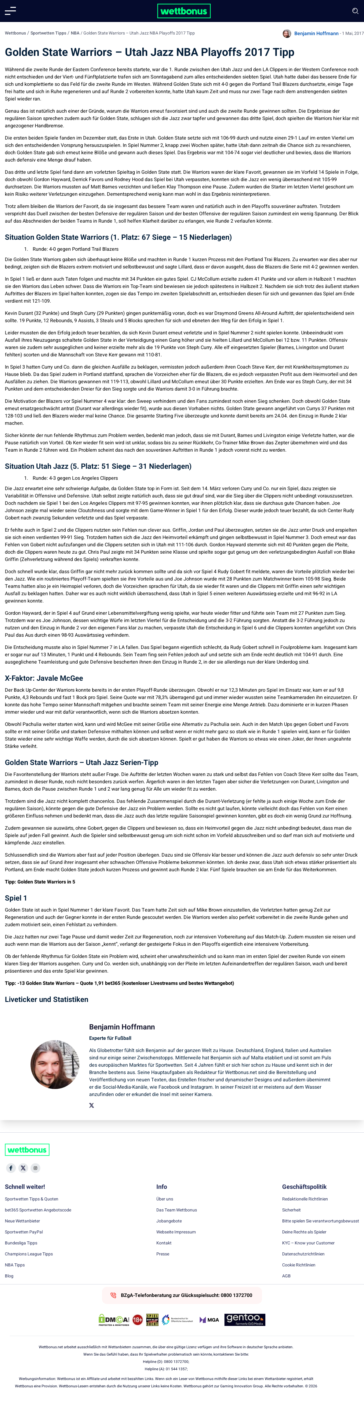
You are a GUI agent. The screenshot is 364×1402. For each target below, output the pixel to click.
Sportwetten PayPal (24, 1232)
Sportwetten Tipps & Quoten (31, 1199)
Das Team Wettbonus (176, 1210)
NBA (75, 33)
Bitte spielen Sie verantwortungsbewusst (320, 1221)
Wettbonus (15, 33)
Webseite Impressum (176, 1232)
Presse (162, 1254)
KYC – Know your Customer (308, 1243)
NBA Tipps (15, 1265)
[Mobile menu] (10, 10)
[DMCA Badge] (114, 1320)
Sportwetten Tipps (48, 33)
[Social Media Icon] (11, 1168)
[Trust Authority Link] (177, 1320)
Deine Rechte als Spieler (304, 1232)
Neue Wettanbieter (22, 1221)
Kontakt (164, 1243)
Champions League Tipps (29, 1254)
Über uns (164, 1199)
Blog (9, 1276)
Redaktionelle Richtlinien (305, 1199)
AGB (286, 1276)
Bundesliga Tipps (21, 1243)
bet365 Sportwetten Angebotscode (38, 1210)
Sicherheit (291, 1210)
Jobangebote (169, 1221)
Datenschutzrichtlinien (303, 1254)
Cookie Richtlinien (298, 1265)
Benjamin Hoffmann (316, 33)
